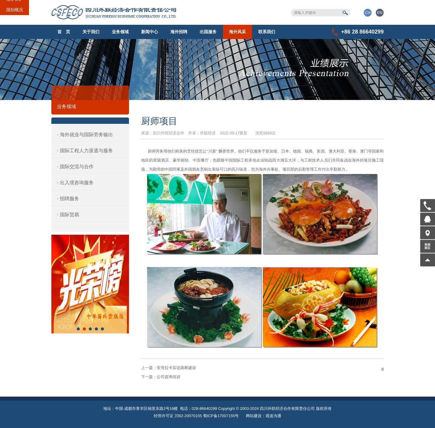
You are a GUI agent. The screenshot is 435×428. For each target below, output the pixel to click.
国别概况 (14, 9)
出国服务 (208, 31)
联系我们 (266, 31)
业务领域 (120, 31)
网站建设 (254, 416)
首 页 (63, 31)
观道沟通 (273, 416)
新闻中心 (149, 31)
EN (379, 12)
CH (368, 12)
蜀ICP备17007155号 (221, 416)
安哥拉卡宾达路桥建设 (168, 367)
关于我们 (90, 31)
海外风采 (237, 31)
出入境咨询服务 (77, 182)
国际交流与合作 (77, 166)
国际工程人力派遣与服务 (86, 150)
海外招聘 (178, 31)
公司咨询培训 (160, 377)
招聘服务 (69, 198)
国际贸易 (69, 214)
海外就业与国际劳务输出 (86, 134)
